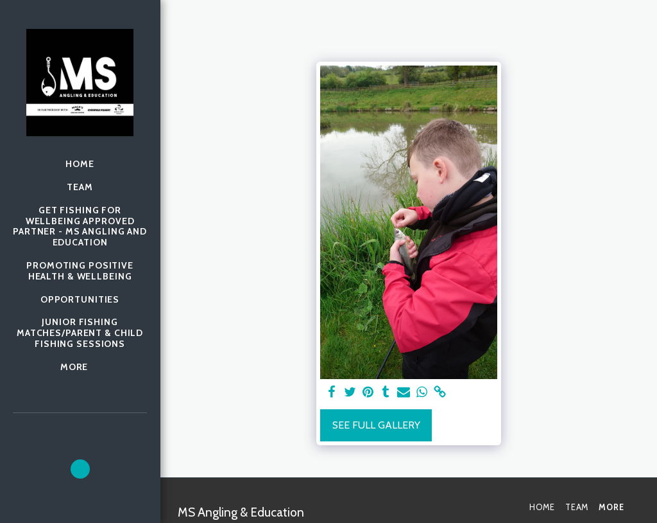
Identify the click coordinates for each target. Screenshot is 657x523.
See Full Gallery (376, 425)
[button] (80, 469)
